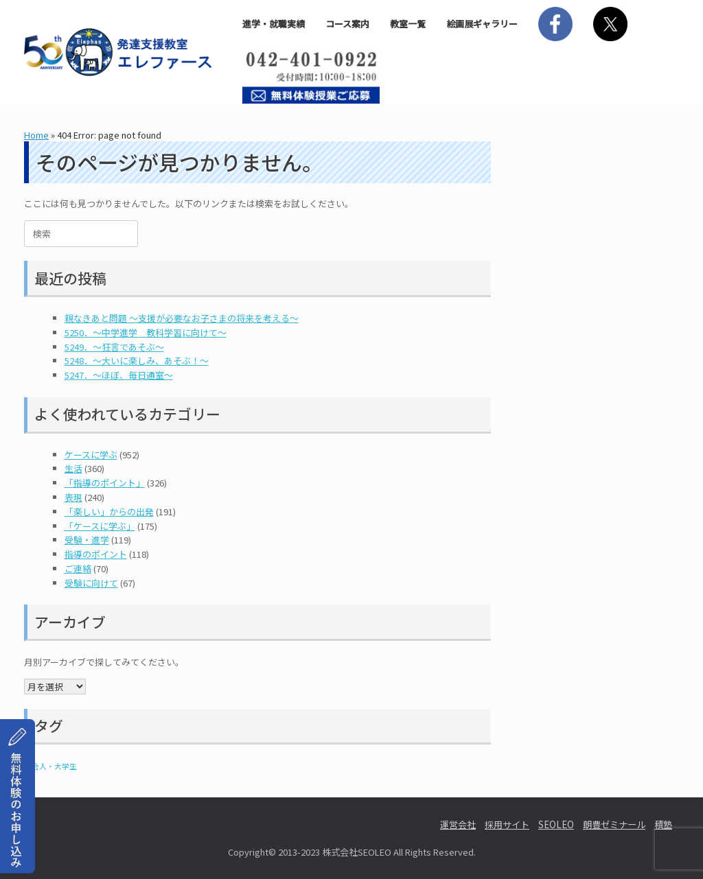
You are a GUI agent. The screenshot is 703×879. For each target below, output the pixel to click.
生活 (73, 468)
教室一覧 (408, 23)
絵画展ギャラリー (482, 23)
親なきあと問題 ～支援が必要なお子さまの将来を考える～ (182, 318)
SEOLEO (556, 824)
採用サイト (507, 824)
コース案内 (347, 23)
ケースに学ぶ (91, 454)
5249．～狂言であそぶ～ (114, 346)
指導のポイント (96, 554)
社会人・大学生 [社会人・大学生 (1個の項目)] (50, 766)
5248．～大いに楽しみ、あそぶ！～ (137, 360)
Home (36, 134)
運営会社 (458, 824)
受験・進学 (87, 539)
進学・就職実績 (273, 23)
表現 (73, 497)
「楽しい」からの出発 (109, 511)
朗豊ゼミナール (614, 824)
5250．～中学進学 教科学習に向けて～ (146, 332)
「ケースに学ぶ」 (100, 525)
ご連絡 (78, 568)
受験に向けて (91, 582)
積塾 (663, 824)
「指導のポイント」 (105, 482)
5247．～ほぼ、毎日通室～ (119, 375)
